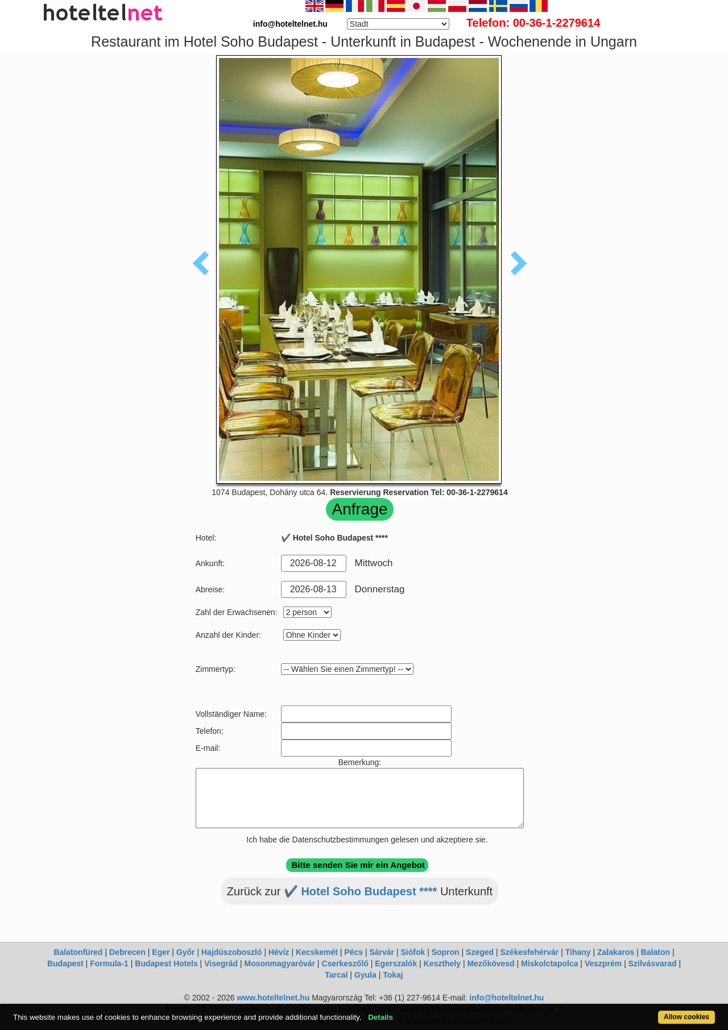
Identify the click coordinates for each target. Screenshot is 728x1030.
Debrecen (127, 952)
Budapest (65, 963)
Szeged (480, 952)
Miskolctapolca (549, 963)
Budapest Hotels (166, 963)
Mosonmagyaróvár (279, 963)
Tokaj (393, 974)
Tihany (578, 952)
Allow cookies (686, 1017)
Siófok (412, 952)
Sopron (446, 952)
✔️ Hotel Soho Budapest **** (360, 891)
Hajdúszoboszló (231, 952)
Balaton (655, 952)
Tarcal (336, 974)
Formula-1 (109, 963)
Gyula (365, 974)
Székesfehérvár (529, 952)
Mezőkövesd (490, 963)
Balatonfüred (77, 952)
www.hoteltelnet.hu (273, 997)
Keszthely (442, 963)
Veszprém (603, 963)
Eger (160, 952)
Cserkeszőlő (344, 963)
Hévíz (278, 952)
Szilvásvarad (652, 963)
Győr (185, 952)
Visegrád (221, 963)
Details (380, 1017)
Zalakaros (615, 952)
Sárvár (381, 952)
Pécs (353, 952)
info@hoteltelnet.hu (506, 997)
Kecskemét (317, 952)
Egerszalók (396, 963)
